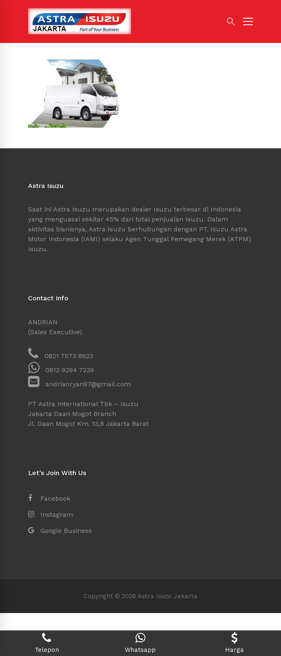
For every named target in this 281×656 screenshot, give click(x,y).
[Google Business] (60, 531)
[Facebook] (49, 499)
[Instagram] (50, 515)
